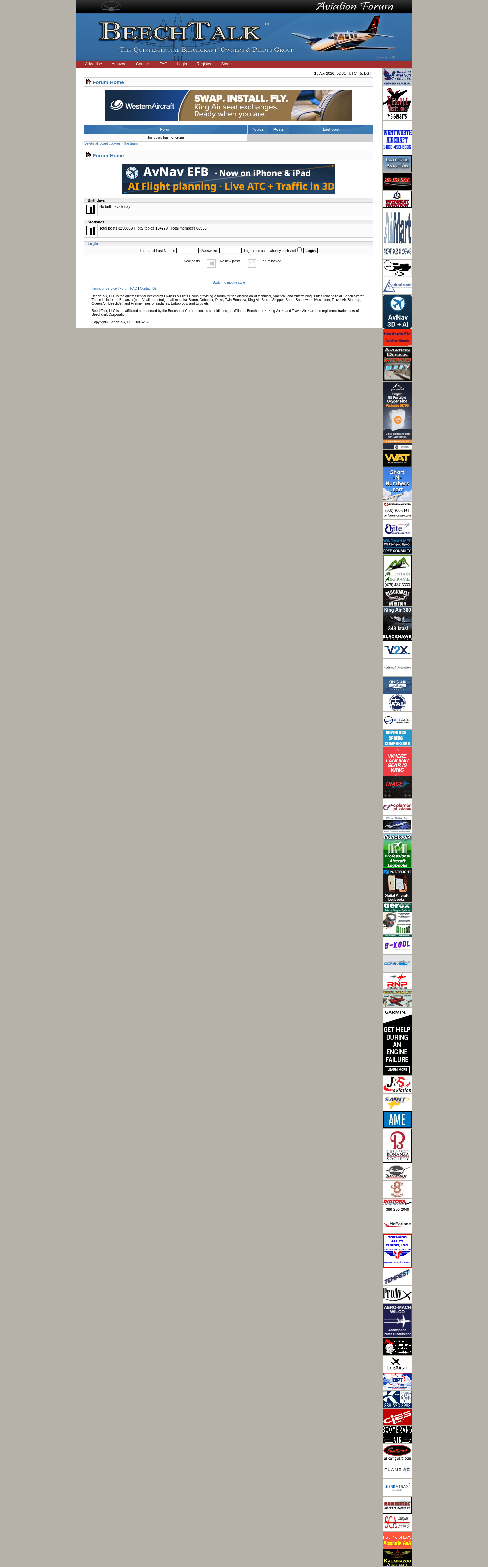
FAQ (163, 64)
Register (204, 64)
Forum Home (108, 82)
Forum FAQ (128, 288)
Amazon (118, 64)
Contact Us (148, 288)
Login (182, 64)
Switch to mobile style (228, 282)
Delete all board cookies (102, 143)
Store (226, 64)
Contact (143, 64)
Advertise (93, 64)
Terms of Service (104, 288)
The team (130, 143)
